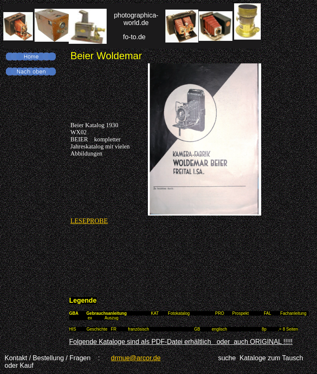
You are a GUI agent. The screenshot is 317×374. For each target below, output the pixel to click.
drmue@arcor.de (135, 357)
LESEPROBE (89, 220)
